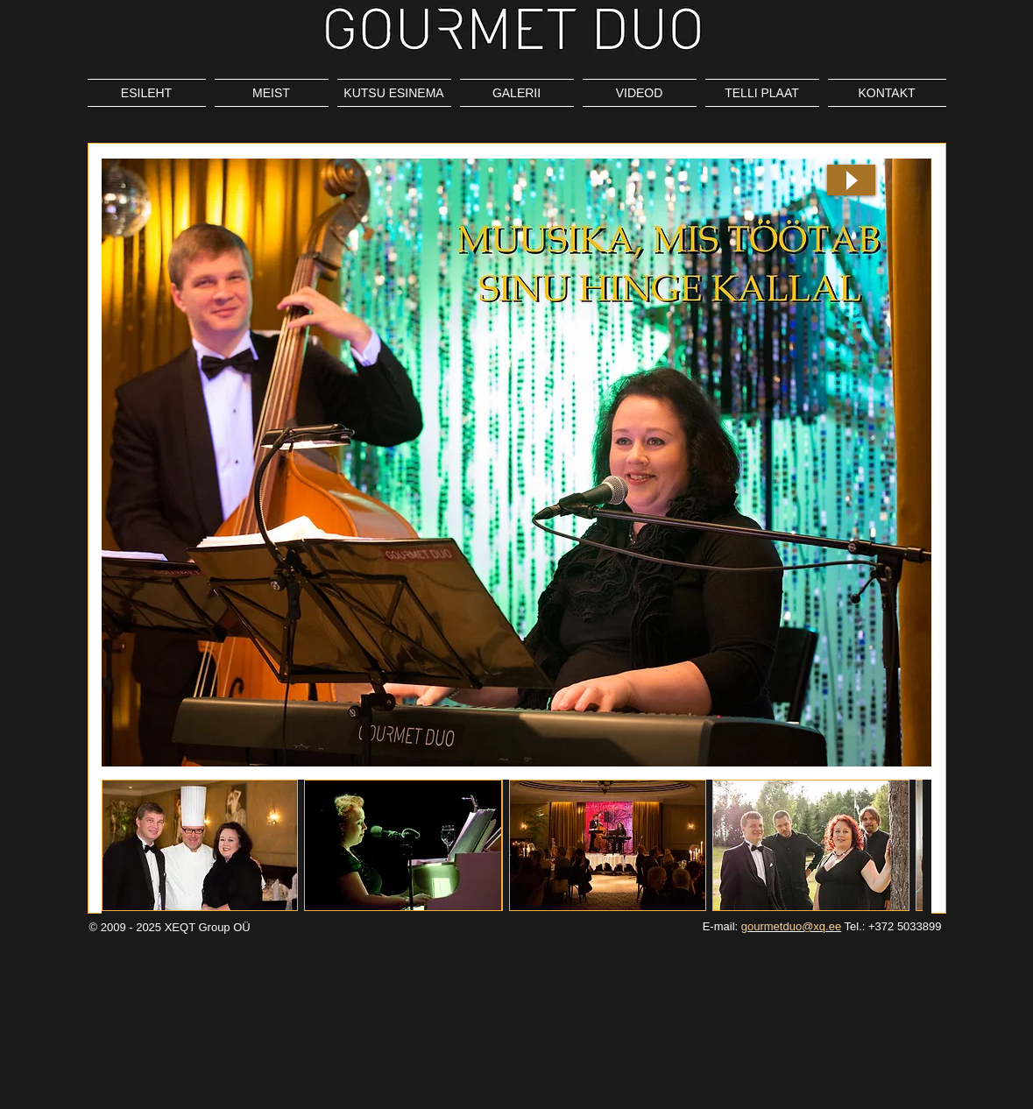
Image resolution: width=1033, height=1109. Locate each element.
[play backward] (123, 845)
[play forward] (901, 845)
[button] (200, 845)
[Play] (851, 180)
